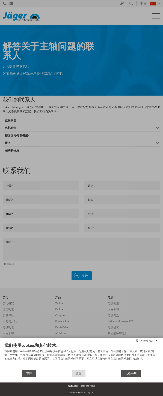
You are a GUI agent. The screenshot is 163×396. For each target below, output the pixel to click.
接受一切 (131, 373)
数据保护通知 (88, 386)
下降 (29, 373)
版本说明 (73, 386)
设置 (78, 373)
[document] (81, 356)
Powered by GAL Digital (81, 392)
